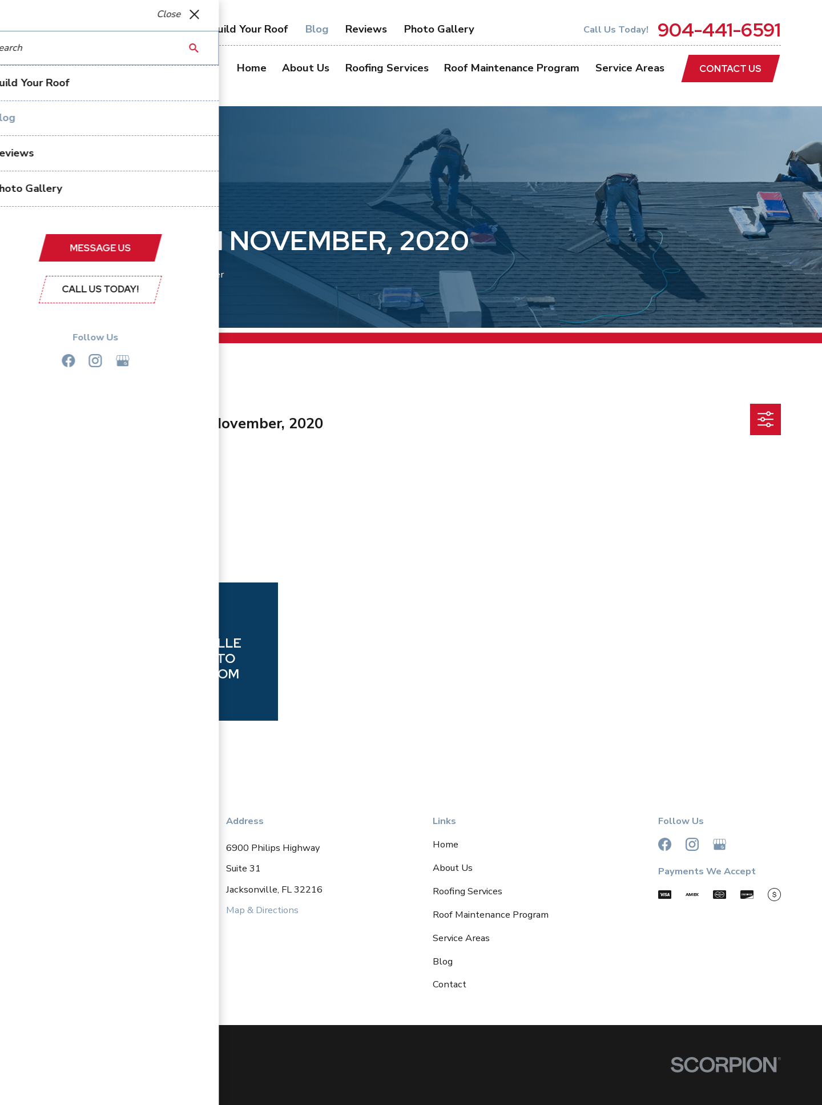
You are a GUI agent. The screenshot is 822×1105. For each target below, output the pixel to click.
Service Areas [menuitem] (629, 68)
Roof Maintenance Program (491, 914)
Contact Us (730, 68)
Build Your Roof (249, 29)
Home (445, 844)
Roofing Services (467, 891)
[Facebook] (664, 844)
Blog (317, 29)
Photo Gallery (439, 29)
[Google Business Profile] (719, 844)
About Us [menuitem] (305, 68)
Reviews (366, 29)
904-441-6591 (719, 30)
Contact (449, 984)
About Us (453, 867)
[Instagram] (692, 844)
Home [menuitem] (252, 68)
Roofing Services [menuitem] (387, 68)
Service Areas (461, 938)
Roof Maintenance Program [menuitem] (511, 68)
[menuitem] (56, 1082)
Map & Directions (262, 910)
